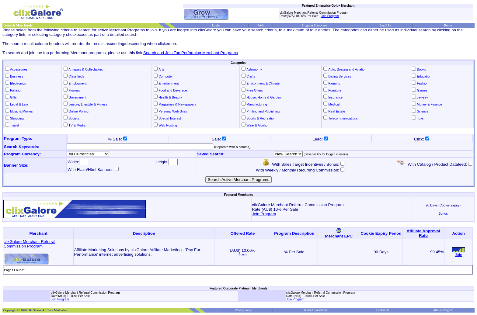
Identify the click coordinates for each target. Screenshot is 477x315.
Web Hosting (167, 125)
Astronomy (254, 69)
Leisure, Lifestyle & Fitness (87, 104)
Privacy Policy (243, 310)
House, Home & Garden (263, 97)
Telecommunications (343, 118)
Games (422, 90)
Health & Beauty (170, 97)
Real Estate (336, 111)
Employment (77, 83)
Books (421, 69)
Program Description (294, 233)
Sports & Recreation (260, 118)
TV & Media (76, 125)
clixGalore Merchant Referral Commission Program (29, 243)
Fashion (422, 83)
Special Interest (169, 118)
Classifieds (76, 76)
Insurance (335, 97)
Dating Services (339, 76)
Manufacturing (256, 104)
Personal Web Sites (172, 111)
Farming (334, 83)
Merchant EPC (339, 236)
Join (458, 254)
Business (16, 76)
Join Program (330, 16)
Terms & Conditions (315, 310)
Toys (420, 118)
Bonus (242, 254)
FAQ (260, 25)
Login (216, 25)
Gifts (13, 97)
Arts (161, 69)
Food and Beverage (172, 90)
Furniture (334, 90)
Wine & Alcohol (257, 125)
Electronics (18, 83)
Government (77, 97)
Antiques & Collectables (85, 69)
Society (73, 118)
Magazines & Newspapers (177, 104)
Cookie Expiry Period (381, 233)
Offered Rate (242, 233)
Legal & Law (19, 104)
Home (448, 25)
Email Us (385, 25)
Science (422, 111)
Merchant (38, 233)
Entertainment (168, 83)
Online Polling (78, 111)
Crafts (250, 76)
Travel (14, 125)
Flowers (74, 90)
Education (424, 76)
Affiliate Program (443, 310)
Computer (165, 76)
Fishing (15, 90)
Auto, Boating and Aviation (347, 69)
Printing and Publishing (263, 111)
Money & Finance (429, 104)
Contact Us (382, 310)
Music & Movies (21, 111)
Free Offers (254, 90)
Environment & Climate (263, 83)
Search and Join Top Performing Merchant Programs (190, 52)
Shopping (17, 118)
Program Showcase (314, 25)
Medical (333, 104)
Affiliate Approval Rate (423, 233)
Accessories (18, 69)
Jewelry (422, 97)
